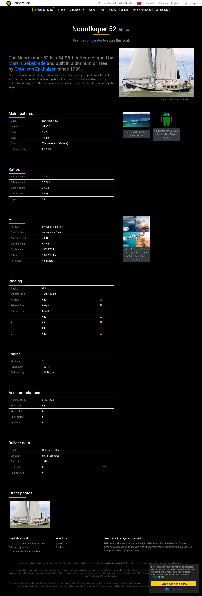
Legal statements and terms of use (27, 543)
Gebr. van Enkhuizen (36, 69)
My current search (107, 3)
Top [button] (61, 9)
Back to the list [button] (43, 9)
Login (185, 3)
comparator (93, 40)
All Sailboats (126, 3)
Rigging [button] (112, 9)
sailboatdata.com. (114, 563)
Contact (60, 547)
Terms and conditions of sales (24, 551)
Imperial (150, 3)
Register (175, 3)
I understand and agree (174, 583)
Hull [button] (102, 9)
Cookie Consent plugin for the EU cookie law (173, 589)
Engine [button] (124, 9)
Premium (164, 3)
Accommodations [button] (142, 9)
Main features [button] (76, 9)
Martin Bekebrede (27, 63)
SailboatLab (18, 3)
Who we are (62, 543)
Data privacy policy (18, 547)
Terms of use (176, 576)
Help (193, 3)
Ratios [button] (91, 9)
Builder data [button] (162, 9)
